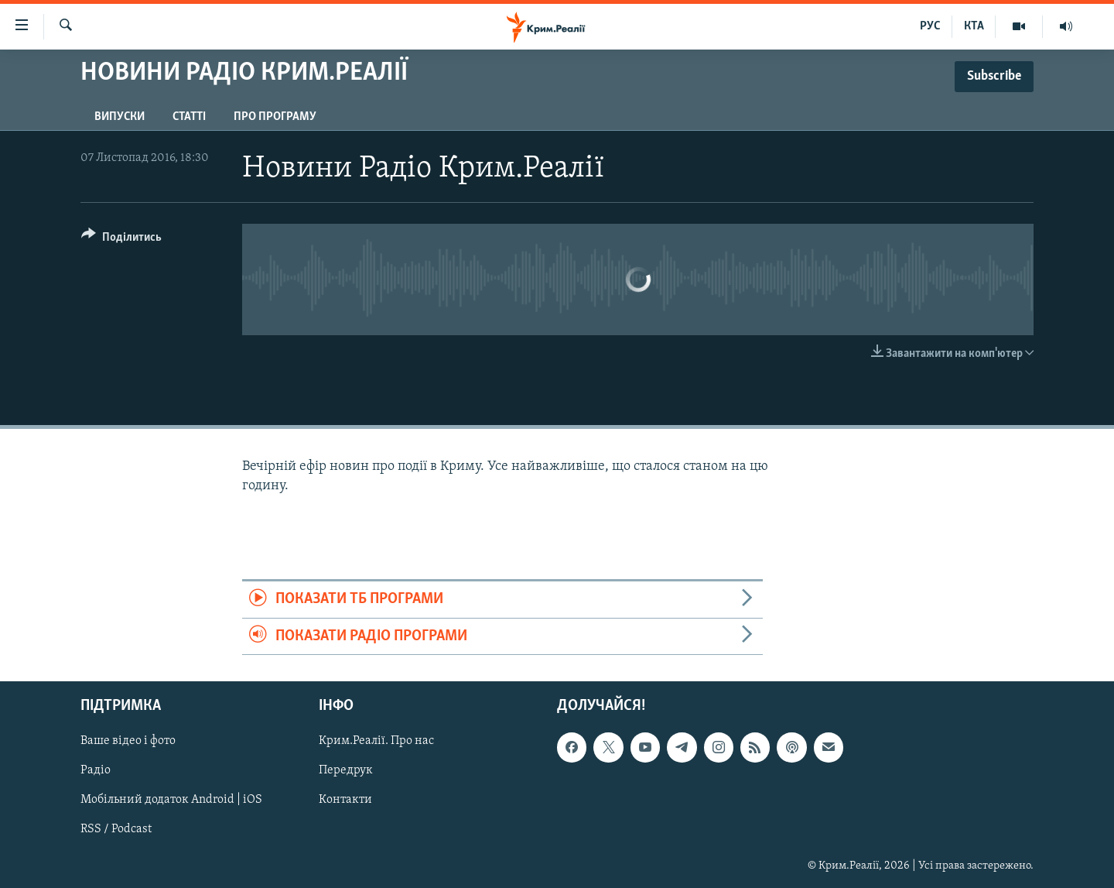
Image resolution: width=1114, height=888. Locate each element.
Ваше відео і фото (128, 741)
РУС (930, 26)
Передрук (346, 770)
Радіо (95, 770)
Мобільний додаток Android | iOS (171, 800)
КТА (974, 26)
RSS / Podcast (116, 830)
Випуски (119, 117)
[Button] (121, 239)
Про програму (275, 117)
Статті (189, 117)
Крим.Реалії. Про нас (376, 741)
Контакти (345, 800)
